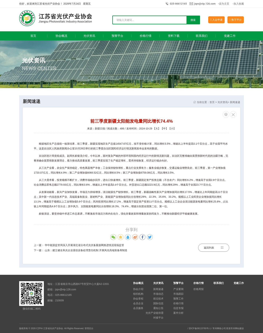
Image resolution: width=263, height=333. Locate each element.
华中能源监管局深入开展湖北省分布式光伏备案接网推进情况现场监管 (84, 245)
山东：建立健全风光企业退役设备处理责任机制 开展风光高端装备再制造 (86, 250)
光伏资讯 (223, 102)
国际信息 (158, 303)
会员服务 (138, 308)
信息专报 (178, 308)
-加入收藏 (238, 3)
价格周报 (198, 289)
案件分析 (178, 312)
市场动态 (158, 293)
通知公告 (158, 308)
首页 (212, 102)
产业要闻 (178, 289)
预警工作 (178, 298)
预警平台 (178, 283)
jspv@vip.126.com (205, 3)
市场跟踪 (178, 293)
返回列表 (214, 247)
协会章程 (138, 298)
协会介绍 (138, 289)
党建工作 (239, 283)
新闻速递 (235, 102)
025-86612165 (178, 3)
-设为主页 (223, 3)
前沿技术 (158, 298)
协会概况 (138, 283)
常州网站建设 (237, 328)
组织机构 (138, 293)
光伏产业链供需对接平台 (154, 315)
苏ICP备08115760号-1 (200, 328)
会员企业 (138, 303)
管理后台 (89, 328)
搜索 (193, 19)
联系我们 (219, 283)
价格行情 (178, 303)
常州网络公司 (219, 328)
